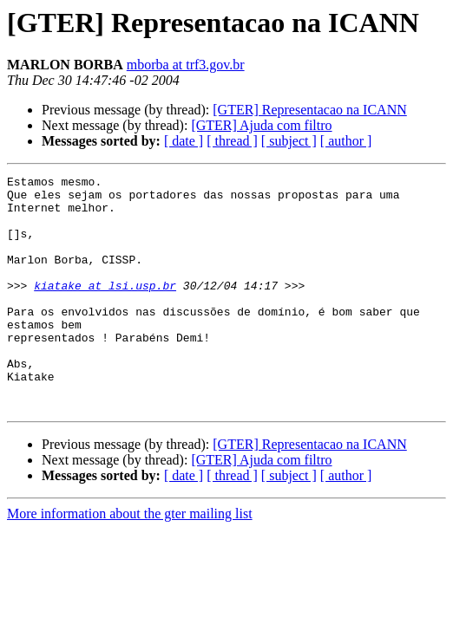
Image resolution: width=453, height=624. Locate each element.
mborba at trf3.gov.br (186, 64)
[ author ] (346, 140)
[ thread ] (232, 140)
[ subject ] (289, 140)
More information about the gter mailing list (130, 560)
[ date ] (183, 140)
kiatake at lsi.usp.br (105, 308)
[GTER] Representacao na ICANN (309, 109)
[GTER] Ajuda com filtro (261, 125)
